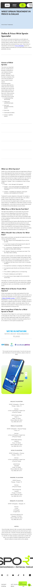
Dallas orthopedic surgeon (8, 298)
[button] (7, 5)
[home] (2, 5)
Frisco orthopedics (19, 45)
